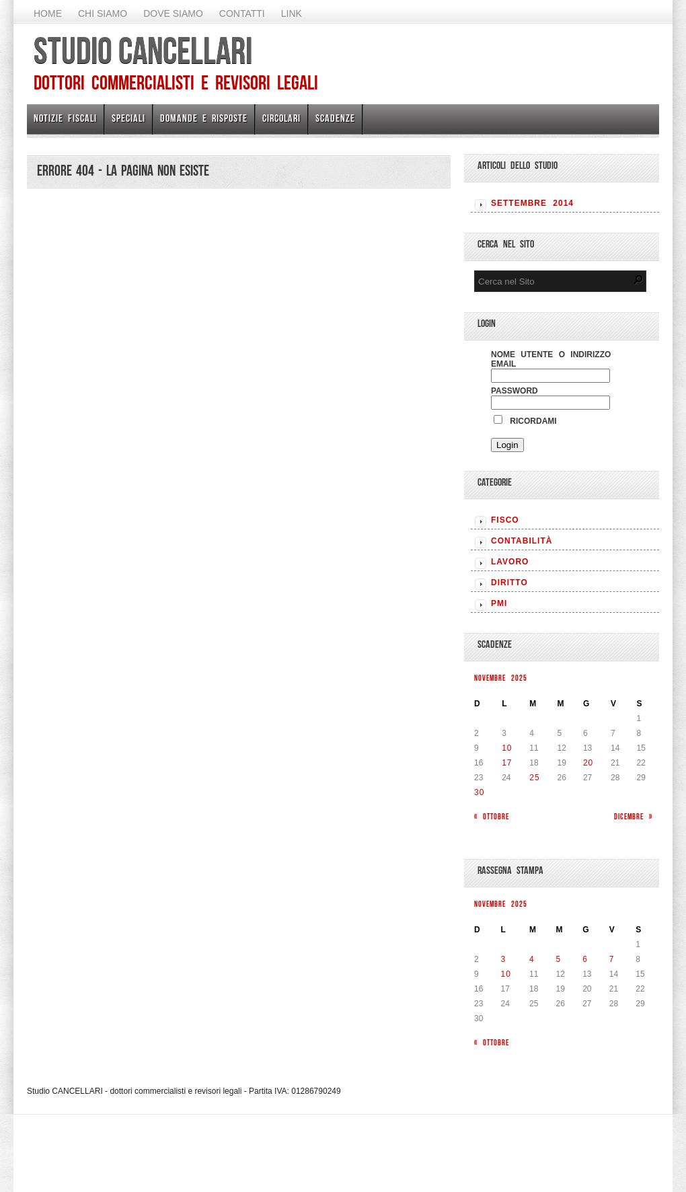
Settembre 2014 (532, 203)
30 (479, 792)
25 (534, 777)
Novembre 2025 (500, 677)
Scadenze (335, 118)
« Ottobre (491, 816)
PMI (499, 603)
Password (514, 391)
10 (507, 748)
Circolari (281, 118)
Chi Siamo (102, 13)
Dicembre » (633, 816)
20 (588, 763)
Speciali (128, 118)
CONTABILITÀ (521, 541)
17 (507, 763)
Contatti (242, 13)
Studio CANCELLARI (143, 50)
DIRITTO (509, 582)
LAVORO (510, 561)
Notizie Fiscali (65, 118)
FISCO (505, 520)
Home (48, 13)
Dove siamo (173, 13)
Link (291, 13)
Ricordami (525, 421)
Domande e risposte (203, 118)
